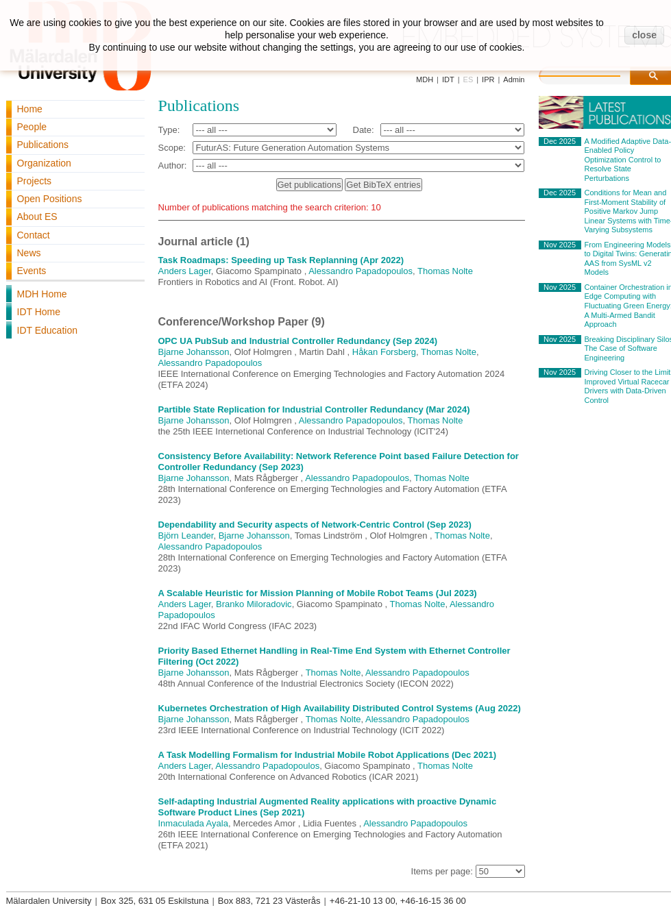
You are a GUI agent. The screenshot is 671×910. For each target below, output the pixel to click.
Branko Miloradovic (254, 604)
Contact (33, 235)
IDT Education (47, 330)
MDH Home (42, 293)
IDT (448, 79)
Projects (34, 180)
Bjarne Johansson (194, 352)
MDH (424, 79)
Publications (43, 144)
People (32, 126)
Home (29, 108)
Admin (513, 79)
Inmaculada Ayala (193, 823)
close (644, 34)
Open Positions (49, 198)
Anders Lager (184, 271)
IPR (488, 79)
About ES (37, 216)
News (29, 252)
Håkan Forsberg (384, 352)
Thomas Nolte (445, 271)
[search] (593, 74)
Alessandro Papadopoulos (360, 271)
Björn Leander (186, 535)
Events (32, 270)
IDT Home (39, 311)
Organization (44, 163)
